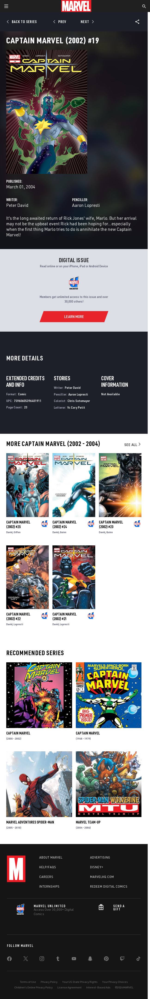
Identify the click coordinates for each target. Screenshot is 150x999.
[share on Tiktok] (138, 959)
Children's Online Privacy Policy (33, 987)
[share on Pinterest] (106, 959)
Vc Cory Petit (76, 407)
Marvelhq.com (102, 877)
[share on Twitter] (25, 959)
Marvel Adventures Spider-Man (30, 822)
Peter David (17, 205)
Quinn (63, 532)
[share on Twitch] (122, 959)
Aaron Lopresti (86, 205)
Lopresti (18, 624)
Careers (46, 877)
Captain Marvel (18, 733)
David (9, 532)
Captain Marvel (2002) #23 (111, 524)
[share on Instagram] (42, 959)
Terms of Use (28, 982)
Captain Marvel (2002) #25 (18, 524)
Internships (49, 886)
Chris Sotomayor (78, 401)
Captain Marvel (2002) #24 (64, 524)
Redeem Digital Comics (109, 886)
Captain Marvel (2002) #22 (18, 616)
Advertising (100, 857)
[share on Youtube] (74, 959)
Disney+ (96, 867)
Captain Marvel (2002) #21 (64, 616)
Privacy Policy (49, 982)
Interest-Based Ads (98, 987)
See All (132, 444)
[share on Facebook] (9, 959)
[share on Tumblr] (57, 959)
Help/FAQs (47, 867)
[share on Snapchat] (90, 959)
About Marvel (50, 857)
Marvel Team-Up (88, 822)
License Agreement (69, 987)
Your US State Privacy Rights (80, 982)
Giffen (17, 532)
